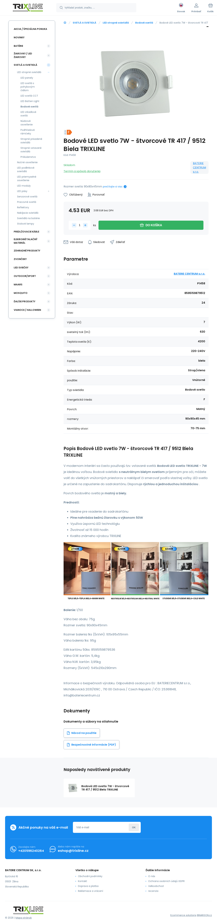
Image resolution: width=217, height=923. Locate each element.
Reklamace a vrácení (90, 891)
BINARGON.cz (204, 915)
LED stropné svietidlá (116, 22)
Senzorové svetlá (27, 196)
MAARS (18, 284)
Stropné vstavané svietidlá (31, 149)
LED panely (27, 77)
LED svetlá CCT (29, 95)
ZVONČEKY (20, 259)
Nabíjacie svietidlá (27, 213)
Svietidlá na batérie (28, 218)
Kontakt (82, 881)
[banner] (28, 8)
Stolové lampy (25, 223)
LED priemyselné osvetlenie (26, 178)
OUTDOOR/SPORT (25, 276)
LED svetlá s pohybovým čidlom (28, 87)
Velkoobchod (156, 886)
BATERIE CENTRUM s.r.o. (199, 167)
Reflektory (23, 207)
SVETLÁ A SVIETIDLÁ (84, 22)
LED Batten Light (30, 101)
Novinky (19, 37)
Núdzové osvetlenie (27, 122)
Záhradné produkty (27, 250)
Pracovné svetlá (26, 202)
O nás (151, 876)
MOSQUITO (20, 293)
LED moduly (24, 185)
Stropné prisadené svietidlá (31, 140)
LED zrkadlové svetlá (28, 113)
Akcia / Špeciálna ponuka (30, 29)
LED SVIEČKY (21, 267)
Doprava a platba (88, 886)
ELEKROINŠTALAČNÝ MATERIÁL (25, 241)
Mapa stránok (24, 917)
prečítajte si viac (113, 186)
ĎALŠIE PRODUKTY (24, 301)
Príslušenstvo (28, 157)
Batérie (18, 46)
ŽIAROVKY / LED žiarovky (23, 55)
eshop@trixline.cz (73, 850)
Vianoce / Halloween (27, 310)
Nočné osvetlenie (27, 162)
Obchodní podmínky (90, 876)
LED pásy (22, 191)
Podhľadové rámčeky (28, 131)
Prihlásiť (134, 827)
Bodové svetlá (144, 22)
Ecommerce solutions (183, 915)
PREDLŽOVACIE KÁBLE (26, 231)
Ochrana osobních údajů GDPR (166, 881)
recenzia (153, 891)
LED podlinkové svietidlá (25, 169)
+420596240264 (31, 850)
